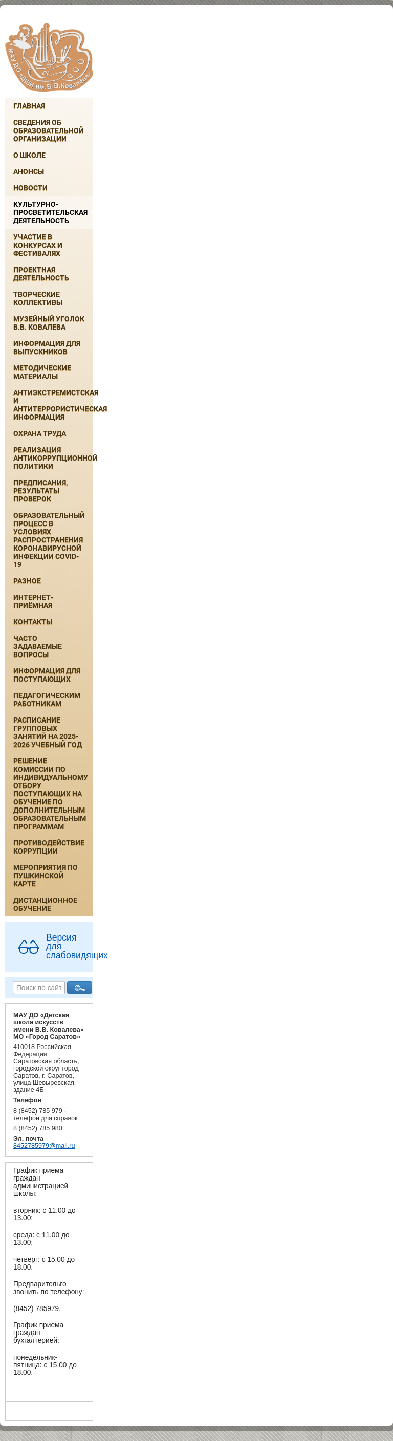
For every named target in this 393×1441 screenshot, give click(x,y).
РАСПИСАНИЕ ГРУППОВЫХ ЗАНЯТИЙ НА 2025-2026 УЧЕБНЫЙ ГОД (47, 732)
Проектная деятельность (41, 274)
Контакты (32, 622)
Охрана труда (39, 433)
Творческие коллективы (37, 298)
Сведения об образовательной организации (48, 130)
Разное (27, 581)
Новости (30, 188)
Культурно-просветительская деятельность (50, 212)
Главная (29, 106)
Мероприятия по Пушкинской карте (45, 875)
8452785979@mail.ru (44, 1145)
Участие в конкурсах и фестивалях (37, 245)
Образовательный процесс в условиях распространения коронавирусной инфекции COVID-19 (49, 540)
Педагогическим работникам (46, 699)
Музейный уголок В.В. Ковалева (48, 323)
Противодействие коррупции (48, 847)
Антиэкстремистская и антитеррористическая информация (53, 404)
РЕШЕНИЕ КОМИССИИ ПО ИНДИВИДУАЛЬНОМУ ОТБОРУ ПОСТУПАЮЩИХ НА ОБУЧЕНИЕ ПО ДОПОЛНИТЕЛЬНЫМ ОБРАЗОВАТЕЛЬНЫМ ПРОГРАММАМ (50, 794)
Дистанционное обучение (45, 904)
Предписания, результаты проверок (40, 490)
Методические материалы (42, 372)
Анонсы (28, 171)
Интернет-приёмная (33, 601)
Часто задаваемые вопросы (37, 646)
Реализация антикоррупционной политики (53, 458)
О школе (29, 155)
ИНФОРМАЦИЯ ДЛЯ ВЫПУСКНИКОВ (46, 347)
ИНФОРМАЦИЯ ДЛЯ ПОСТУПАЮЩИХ (46, 675)
